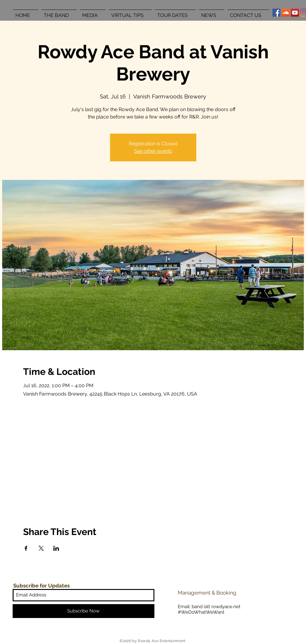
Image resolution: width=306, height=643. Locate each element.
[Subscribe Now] (83, 611)
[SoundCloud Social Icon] (286, 13)
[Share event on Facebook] (26, 548)
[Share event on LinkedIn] (56, 548)
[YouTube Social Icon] (295, 13)
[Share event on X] (41, 548)
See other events (153, 151)
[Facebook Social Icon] (276, 13)
